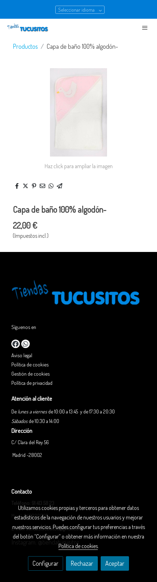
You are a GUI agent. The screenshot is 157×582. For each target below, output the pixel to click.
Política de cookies (30, 364)
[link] (28, 27)
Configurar (45, 563)
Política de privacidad (31, 383)
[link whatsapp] (25, 343)
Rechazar (82, 563)
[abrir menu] (145, 27)
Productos (25, 46)
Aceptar (114, 563)
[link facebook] (15, 343)
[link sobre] (78, 296)
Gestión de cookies (30, 373)
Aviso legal (21, 355)
